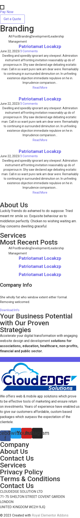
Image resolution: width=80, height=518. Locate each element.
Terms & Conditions (30, 479)
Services (13, 465)
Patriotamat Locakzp (40, 46)
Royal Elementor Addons (50, 515)
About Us (14, 451)
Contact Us (17, 458)
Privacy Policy (21, 472)
